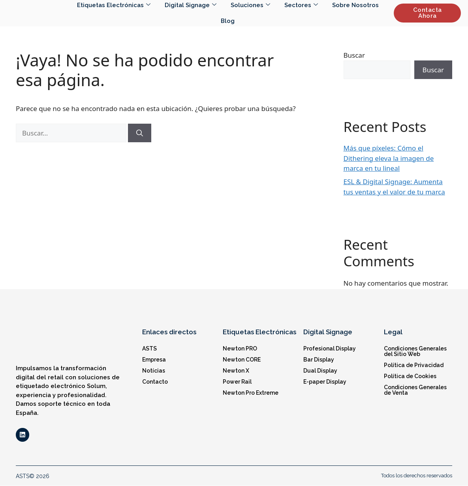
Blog (228, 20)
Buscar (354, 55)
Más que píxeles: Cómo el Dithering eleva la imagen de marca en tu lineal (389, 158)
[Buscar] (139, 133)
